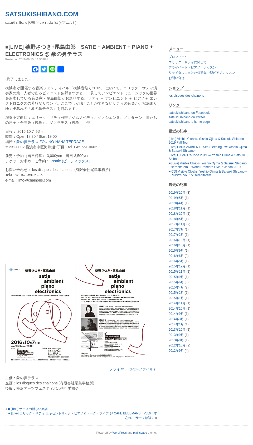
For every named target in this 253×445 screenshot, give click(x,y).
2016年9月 (176, 250)
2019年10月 (177, 192)
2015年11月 (177, 271)
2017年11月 (177, 224)
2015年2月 (176, 293)
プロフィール (178, 57)
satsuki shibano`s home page (189, 122)
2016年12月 (177, 240)
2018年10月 (177, 214)
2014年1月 (176, 324)
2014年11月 (177, 303)
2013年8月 (176, 340)
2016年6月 (176, 256)
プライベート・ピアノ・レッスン (192, 67)
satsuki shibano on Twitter (187, 117)
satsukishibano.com (41, 14)
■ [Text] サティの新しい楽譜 (28, 409)
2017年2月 (176, 235)
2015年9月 (176, 277)
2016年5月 (176, 261)
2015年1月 (176, 298)
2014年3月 (176, 319)
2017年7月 (176, 229)
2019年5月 (176, 198)
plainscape (140, 432)
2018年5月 (176, 219)
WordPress (120, 432)
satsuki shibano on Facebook (189, 113)
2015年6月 (176, 282)
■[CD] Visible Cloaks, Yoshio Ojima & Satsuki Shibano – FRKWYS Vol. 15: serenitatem (208, 173)
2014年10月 (177, 308)
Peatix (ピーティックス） (72, 161)
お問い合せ (176, 78)
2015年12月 (177, 266)
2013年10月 (177, 329)
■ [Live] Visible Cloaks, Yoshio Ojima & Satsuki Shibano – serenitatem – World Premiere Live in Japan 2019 (208, 165)
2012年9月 (176, 351)
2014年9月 (176, 314)
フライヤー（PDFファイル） (133, 369)
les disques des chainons (186, 95)
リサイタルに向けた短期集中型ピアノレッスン (202, 73)
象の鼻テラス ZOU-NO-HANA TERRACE (50, 142)
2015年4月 (176, 287)
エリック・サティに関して (188, 62)
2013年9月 (176, 335)
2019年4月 (176, 203)
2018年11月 (177, 208)
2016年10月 (177, 245)
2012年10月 (177, 345)
